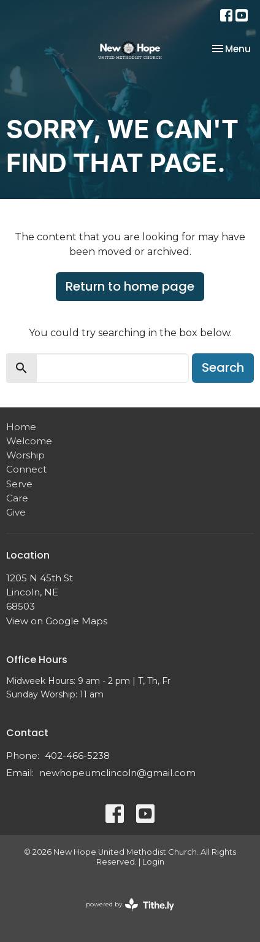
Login (153, 861)
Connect (26, 469)
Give (16, 512)
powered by (130, 905)
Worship (25, 455)
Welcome (29, 441)
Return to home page (130, 286)
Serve (19, 484)
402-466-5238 (77, 755)
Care (17, 498)
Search (223, 367)
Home (21, 427)
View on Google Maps (56, 621)
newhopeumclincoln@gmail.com (117, 773)
